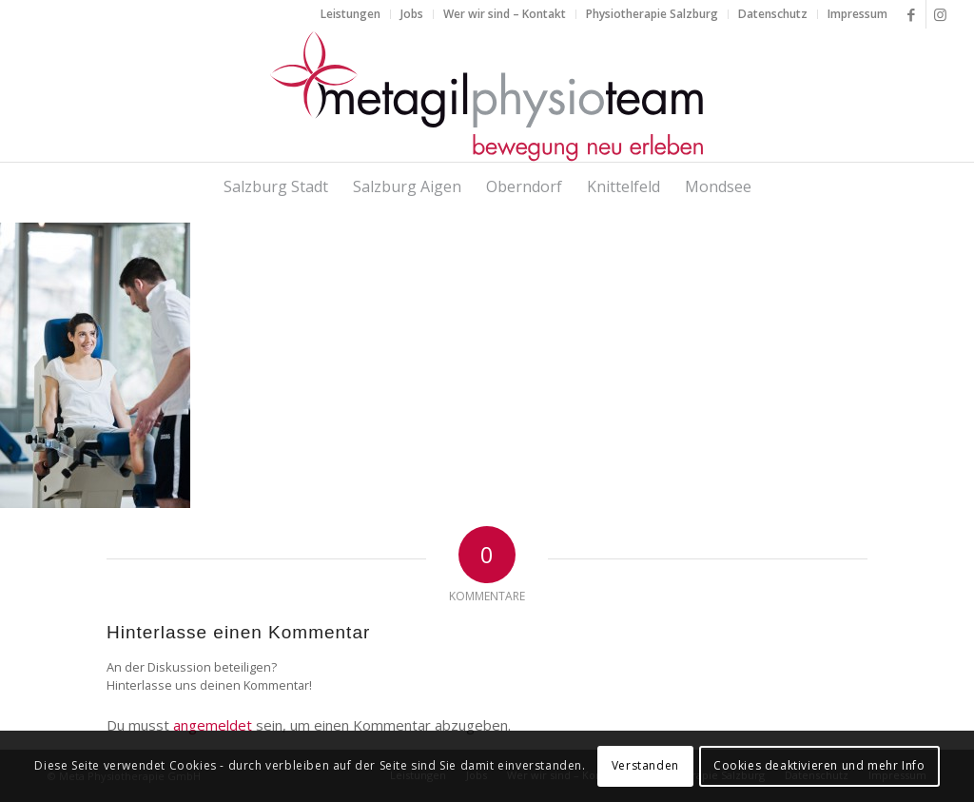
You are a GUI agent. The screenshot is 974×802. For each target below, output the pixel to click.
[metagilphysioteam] (487, 95)
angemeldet (212, 724)
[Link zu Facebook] (911, 14)
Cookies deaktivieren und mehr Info (819, 765)
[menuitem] (351, 14)
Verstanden (645, 765)
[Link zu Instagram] (940, 14)
